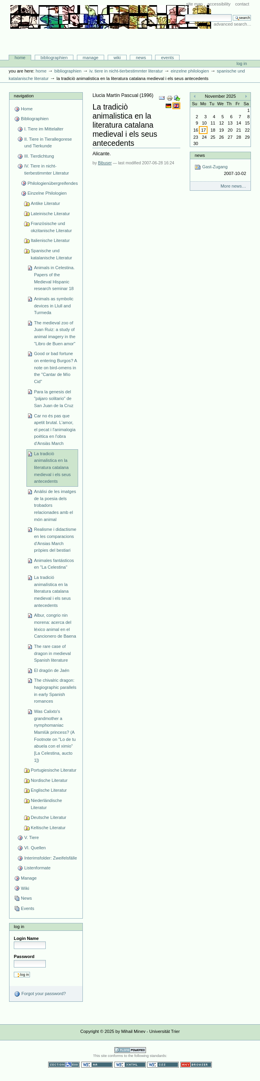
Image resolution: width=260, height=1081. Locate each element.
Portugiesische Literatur (54, 770)
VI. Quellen (35, 847)
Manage (91, 57)
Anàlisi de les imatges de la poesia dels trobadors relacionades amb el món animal (55, 505)
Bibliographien (54, 57)
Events (167, 57)
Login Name (26, 938)
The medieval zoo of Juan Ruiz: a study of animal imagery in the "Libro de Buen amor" (54, 333)
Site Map (194, 4)
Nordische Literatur (49, 780)
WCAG (97, 1065)
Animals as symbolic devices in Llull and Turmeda (53, 305)
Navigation (24, 95)
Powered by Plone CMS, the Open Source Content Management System (130, 1050)
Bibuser (105, 163)
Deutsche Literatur (48, 817)
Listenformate (37, 867)
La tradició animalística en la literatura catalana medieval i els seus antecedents (52, 591)
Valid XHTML (130, 1065)
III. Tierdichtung (39, 156)
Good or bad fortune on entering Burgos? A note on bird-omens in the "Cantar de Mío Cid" (55, 367)
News (141, 57)
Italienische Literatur (50, 240)
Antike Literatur (45, 203)
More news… (233, 186)
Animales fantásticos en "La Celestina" (54, 564)
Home (20, 57)
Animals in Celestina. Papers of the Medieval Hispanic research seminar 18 (54, 278)
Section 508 (64, 1065)
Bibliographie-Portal (110, 38)
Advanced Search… (232, 24)
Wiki (117, 57)
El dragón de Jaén (51, 670)
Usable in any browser (196, 1065)
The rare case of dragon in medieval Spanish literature (52, 653)
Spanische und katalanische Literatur (51, 254)
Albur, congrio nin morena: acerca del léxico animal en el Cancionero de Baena (55, 625)
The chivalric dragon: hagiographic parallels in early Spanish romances (55, 690)
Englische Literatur (49, 790)
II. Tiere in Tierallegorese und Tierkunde (48, 143)
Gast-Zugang (220, 170)
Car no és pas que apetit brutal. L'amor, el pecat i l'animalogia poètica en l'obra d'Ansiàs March (54, 429)
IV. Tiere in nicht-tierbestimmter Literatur (126, 71)
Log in (242, 63)
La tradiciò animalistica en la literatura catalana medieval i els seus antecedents (52, 467)
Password (24, 956)
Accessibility (218, 4)
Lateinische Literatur (50, 213)
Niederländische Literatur (46, 804)
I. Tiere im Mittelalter (43, 129)
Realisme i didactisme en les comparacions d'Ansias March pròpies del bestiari (55, 540)
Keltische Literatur (48, 827)
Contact (242, 4)
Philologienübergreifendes (53, 183)
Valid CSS (163, 1065)
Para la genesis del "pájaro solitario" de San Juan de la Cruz (53, 398)
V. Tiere (31, 837)
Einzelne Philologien (190, 71)
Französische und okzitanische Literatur (51, 227)
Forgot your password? (40, 994)
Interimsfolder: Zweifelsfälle (50, 858)
